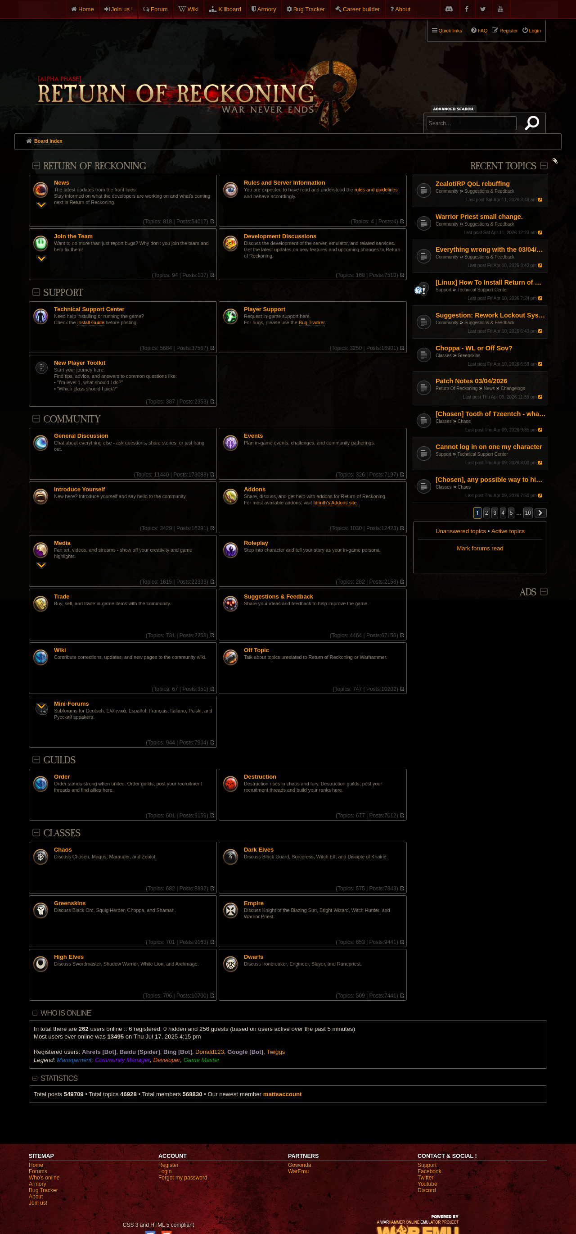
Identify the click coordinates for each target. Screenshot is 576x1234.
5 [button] (511, 513)
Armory (266, 9)
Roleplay (256, 543)
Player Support (264, 309)
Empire (254, 903)
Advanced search (455, 109)
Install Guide (90, 322)
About (402, 9)
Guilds (59, 760)
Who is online (65, 1013)
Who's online (44, 1178)
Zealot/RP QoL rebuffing (473, 183)
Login (164, 1171)
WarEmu (298, 1171)
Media (62, 543)
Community (447, 191)
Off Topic (256, 650)
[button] (541, 512)
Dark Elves (259, 850)
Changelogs (513, 388)
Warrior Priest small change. (479, 216)
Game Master (202, 1060)
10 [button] (528, 513)
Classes (444, 355)
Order (62, 777)
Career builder (361, 9)
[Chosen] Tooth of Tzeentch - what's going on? (491, 413)
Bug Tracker (309, 9)
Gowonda (299, 1165)
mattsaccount (282, 1094)
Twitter (425, 1178)
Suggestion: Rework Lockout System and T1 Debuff (491, 315)
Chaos (464, 421)
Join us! (38, 1203)
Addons (255, 489)
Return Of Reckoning (456, 388)
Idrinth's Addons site (334, 502)
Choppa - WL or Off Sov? (474, 348)
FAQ (483, 30)
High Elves (69, 957)
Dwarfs (253, 957)
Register (168, 1165)
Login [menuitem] (535, 30)
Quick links (450, 30)
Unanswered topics (461, 531)
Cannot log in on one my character (489, 446)
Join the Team (73, 236)
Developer (166, 1060)
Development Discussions (280, 236)
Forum (159, 9)
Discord (427, 1190)
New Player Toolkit (79, 363)
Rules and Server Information (284, 183)
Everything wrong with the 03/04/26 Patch (491, 249)
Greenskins (469, 355)
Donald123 (209, 1051)
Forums (38, 1171)
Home (86, 9)
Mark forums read (480, 548)
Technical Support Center (482, 289)
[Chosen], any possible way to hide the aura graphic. (491, 479)
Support (443, 289)
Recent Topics (503, 166)
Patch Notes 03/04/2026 (471, 381)
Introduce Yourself (79, 489)
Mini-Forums (71, 704)
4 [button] (503, 513)
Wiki (193, 9)
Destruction (260, 777)
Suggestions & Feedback (489, 191)
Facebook (429, 1171)
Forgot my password (182, 1178)
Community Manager (122, 1060)
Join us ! (122, 9)
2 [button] (486, 513)
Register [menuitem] (509, 30)
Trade (62, 597)
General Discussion (81, 436)
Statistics (58, 1078)
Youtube (427, 1184)
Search (534, 125)
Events (253, 436)
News (489, 388)
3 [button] (494, 513)
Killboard (229, 9)
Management (74, 1060)
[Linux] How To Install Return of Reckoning (491, 282)
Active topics (508, 531)
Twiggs (275, 1051)
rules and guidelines (376, 189)
